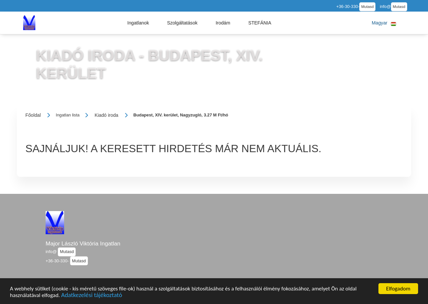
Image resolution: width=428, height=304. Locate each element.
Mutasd (367, 7)
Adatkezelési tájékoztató (91, 296)
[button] (138, 23)
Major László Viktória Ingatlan (83, 243)
